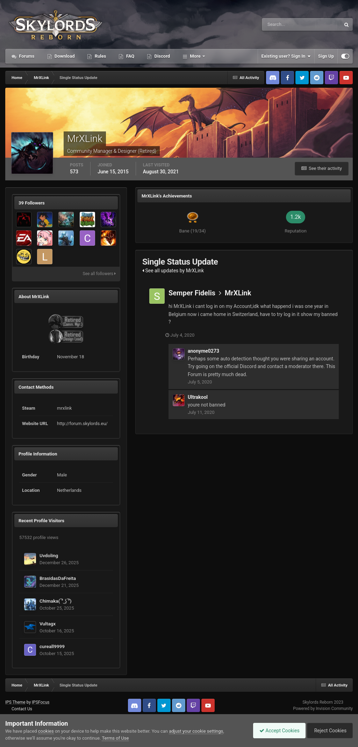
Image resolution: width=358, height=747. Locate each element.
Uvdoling (49, 555)
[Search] (280, 24)
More (195, 56)
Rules (99, 56)
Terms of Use (115, 738)
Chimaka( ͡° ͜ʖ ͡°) (56, 601)
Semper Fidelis (192, 293)
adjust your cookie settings (196, 731)
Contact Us (22, 708)
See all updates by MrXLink (173, 270)
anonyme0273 (203, 351)
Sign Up (326, 56)
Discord (161, 56)
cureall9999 (52, 646)
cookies (46, 731)
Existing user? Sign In (286, 56)
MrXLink (238, 293)
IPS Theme (15, 702)
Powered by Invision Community (323, 708)
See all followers (99, 273)
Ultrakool (198, 397)
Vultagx (48, 623)
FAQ (129, 56)
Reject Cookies (328, 730)
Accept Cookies (276, 730)
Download (64, 56)
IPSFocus (40, 702)
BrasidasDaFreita (58, 578)
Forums (26, 56)
